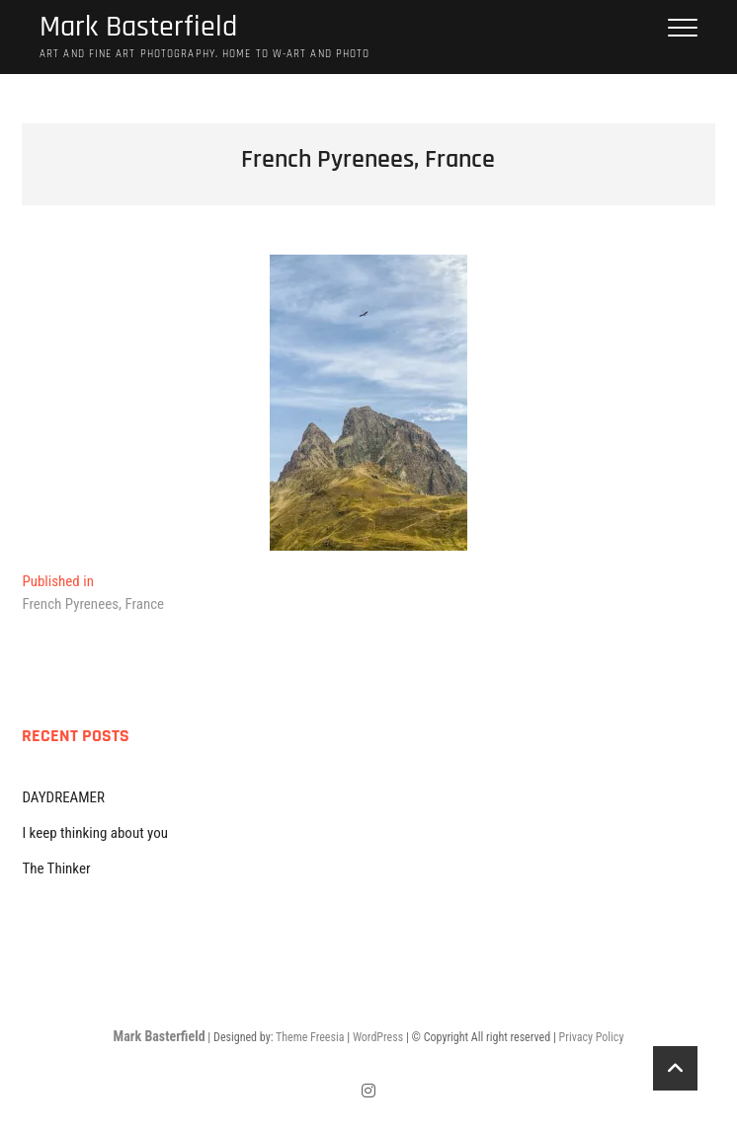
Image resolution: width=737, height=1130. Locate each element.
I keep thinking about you (95, 833)
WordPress (378, 1037)
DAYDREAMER (63, 797)
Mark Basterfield (138, 27)
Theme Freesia (310, 1037)
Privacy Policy (591, 1037)
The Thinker (56, 868)
